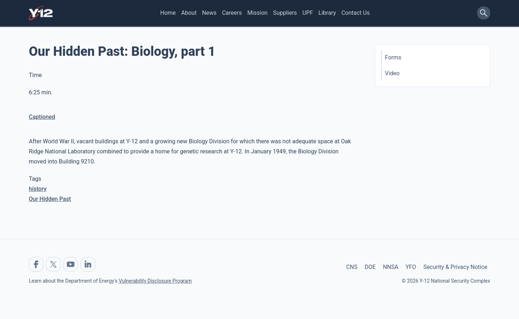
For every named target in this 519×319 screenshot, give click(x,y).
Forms (393, 57)
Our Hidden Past (50, 199)
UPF (307, 12)
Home (168, 12)
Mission (257, 12)
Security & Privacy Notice (455, 267)
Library (327, 12)
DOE (370, 267)
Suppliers (285, 12)
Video (392, 73)
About (189, 12)
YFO (410, 267)
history (37, 188)
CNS (351, 267)
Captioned (42, 116)
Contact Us (355, 12)
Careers (232, 12)
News (209, 12)
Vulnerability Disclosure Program (155, 281)
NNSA (390, 267)
